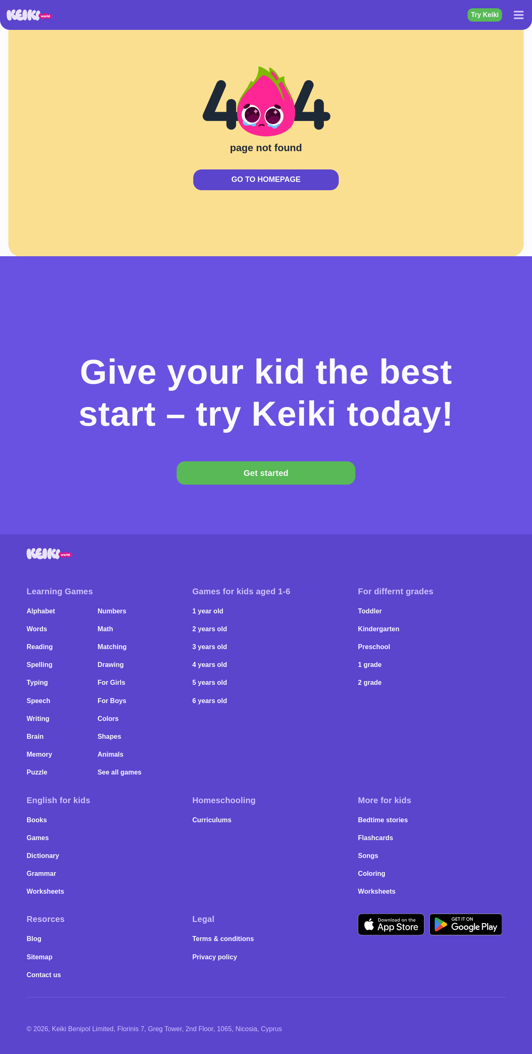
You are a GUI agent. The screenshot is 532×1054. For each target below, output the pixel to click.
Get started (266, 473)
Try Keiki (485, 14)
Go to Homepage (266, 179)
